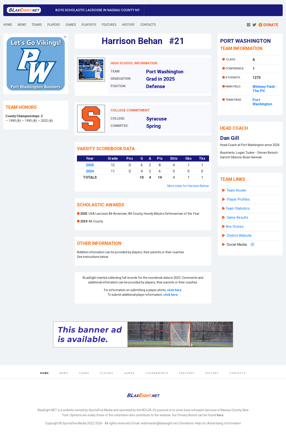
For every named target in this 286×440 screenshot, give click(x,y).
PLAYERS (53, 24)
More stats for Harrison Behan (188, 186)
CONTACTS (148, 24)
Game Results (237, 217)
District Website (239, 235)
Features (187, 373)
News (63, 373)
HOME (7, 24)
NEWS (22, 24)
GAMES (71, 24)
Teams (84, 373)
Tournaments (157, 373)
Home (44, 373)
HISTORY (128, 24)
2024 (90, 171)
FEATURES (109, 24)
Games (129, 373)
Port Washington (262, 102)
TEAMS (37, 24)
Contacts (237, 373)
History (212, 373)
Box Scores (235, 226)
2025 (90, 165)
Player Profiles (238, 199)
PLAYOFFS (89, 24)
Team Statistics (238, 208)
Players (106, 373)
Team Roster (236, 190)
